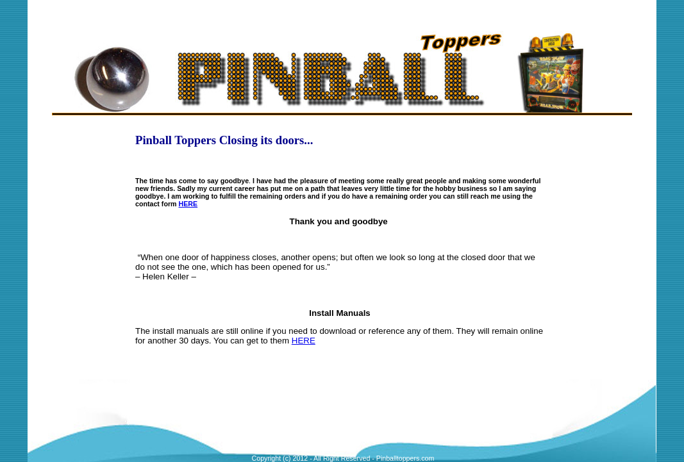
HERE (188, 204)
